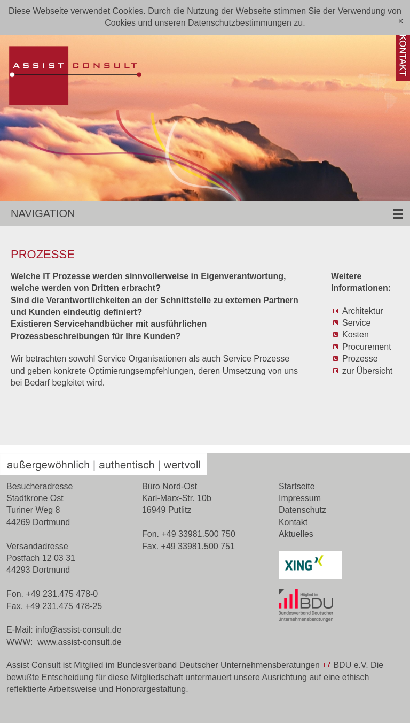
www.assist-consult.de (79, 642)
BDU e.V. (350, 665)
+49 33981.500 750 (198, 534)
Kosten (355, 334)
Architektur (362, 311)
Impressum (300, 498)
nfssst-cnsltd (78, 629)
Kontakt (293, 522)
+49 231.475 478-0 (62, 593)
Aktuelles (296, 534)
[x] (401, 21)
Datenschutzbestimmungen (239, 22)
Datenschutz (302, 509)
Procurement (366, 346)
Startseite (297, 486)
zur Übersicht (367, 370)
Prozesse (360, 358)
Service (356, 322)
